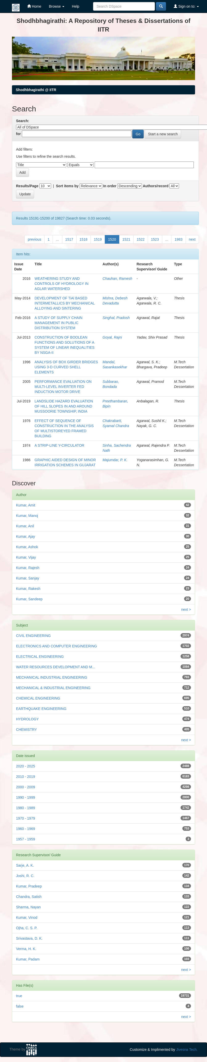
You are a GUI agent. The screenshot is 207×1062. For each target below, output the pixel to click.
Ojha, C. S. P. (26, 928)
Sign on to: (186, 6)
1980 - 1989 (25, 808)
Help (75, 6)
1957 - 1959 (25, 839)
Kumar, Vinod (26, 917)
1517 (69, 239)
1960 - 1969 (25, 829)
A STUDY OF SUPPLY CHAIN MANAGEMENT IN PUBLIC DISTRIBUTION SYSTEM (58, 323)
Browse (56, 6)
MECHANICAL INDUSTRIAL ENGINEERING (51, 677)
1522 (140, 239)
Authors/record (155, 186)
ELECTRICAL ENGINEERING (40, 656)
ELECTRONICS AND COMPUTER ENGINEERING (56, 646)
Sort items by (67, 186)
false (20, 1006)
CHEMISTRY (26, 730)
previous (34, 239)
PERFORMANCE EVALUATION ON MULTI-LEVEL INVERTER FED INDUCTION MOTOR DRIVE (63, 387)
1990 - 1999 (25, 797)
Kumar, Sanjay (27, 578)
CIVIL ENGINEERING (33, 636)
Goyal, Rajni (112, 337)
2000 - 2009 (25, 787)
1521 (126, 239)
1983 (178, 239)
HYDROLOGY (27, 719)
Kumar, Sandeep (29, 599)
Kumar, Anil (25, 526)
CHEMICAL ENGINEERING (38, 698)
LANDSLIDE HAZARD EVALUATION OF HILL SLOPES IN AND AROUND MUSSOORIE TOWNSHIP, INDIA (64, 406)
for (18, 134)
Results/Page (27, 186)
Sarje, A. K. (25, 865)
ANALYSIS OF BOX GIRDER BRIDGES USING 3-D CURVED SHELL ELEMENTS (66, 367)
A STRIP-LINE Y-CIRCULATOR (59, 445)
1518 (83, 239)
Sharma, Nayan (28, 907)
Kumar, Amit (25, 505)
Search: (22, 121)
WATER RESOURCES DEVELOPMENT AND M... (55, 667)
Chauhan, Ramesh (117, 279)
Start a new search (163, 134)
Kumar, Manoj (27, 516)
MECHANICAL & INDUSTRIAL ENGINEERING (53, 688)
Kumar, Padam (28, 959)
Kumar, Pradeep (29, 886)
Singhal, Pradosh (116, 318)
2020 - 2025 (25, 766)
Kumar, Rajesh (27, 568)
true (19, 996)
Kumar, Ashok (27, 547)
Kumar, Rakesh (28, 589)
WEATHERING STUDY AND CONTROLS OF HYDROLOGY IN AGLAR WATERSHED (61, 284)
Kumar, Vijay (26, 557)
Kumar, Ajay (25, 536)
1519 (98, 239)
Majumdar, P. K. (114, 460)
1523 (155, 239)
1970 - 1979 (25, 818)
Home (34, 6)
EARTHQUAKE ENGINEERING (41, 709)
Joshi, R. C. (25, 876)
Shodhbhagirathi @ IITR (36, 90)
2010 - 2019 (25, 777)
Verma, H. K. (26, 949)
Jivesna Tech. (187, 1050)
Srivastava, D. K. (29, 938)
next (192, 239)
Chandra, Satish (28, 897)
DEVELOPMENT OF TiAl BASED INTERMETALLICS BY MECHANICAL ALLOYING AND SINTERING (65, 303)
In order (109, 186)
